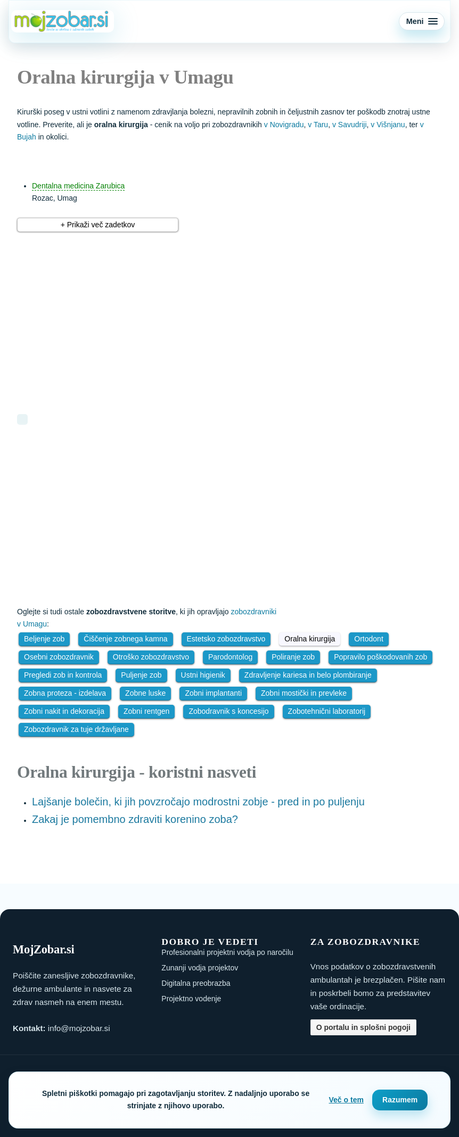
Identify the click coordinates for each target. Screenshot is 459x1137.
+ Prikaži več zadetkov (98, 224)
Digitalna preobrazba (195, 983)
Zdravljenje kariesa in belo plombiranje (308, 675)
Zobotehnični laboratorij (327, 711)
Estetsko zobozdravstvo (226, 639)
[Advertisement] (147, 316)
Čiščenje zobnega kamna (125, 639)
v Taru (318, 124)
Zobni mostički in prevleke (304, 693)
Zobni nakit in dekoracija (64, 711)
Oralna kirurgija (309, 639)
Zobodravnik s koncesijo (228, 711)
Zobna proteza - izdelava (65, 693)
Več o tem (346, 1099)
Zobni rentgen (146, 711)
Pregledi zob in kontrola (63, 675)
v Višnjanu (388, 124)
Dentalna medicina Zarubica (78, 186)
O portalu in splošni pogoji (363, 1027)
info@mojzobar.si (79, 1028)
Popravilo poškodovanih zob (380, 657)
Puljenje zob (141, 675)
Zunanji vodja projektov (199, 967)
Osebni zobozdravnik (59, 657)
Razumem (399, 1099)
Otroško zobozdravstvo (151, 657)
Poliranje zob (293, 657)
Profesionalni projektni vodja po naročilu (227, 952)
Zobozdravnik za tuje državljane (76, 729)
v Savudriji (349, 124)
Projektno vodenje (191, 998)
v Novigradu (284, 124)
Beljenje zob (44, 639)
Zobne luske (145, 693)
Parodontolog (230, 657)
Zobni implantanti (213, 693)
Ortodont (368, 639)
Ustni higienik (203, 675)
